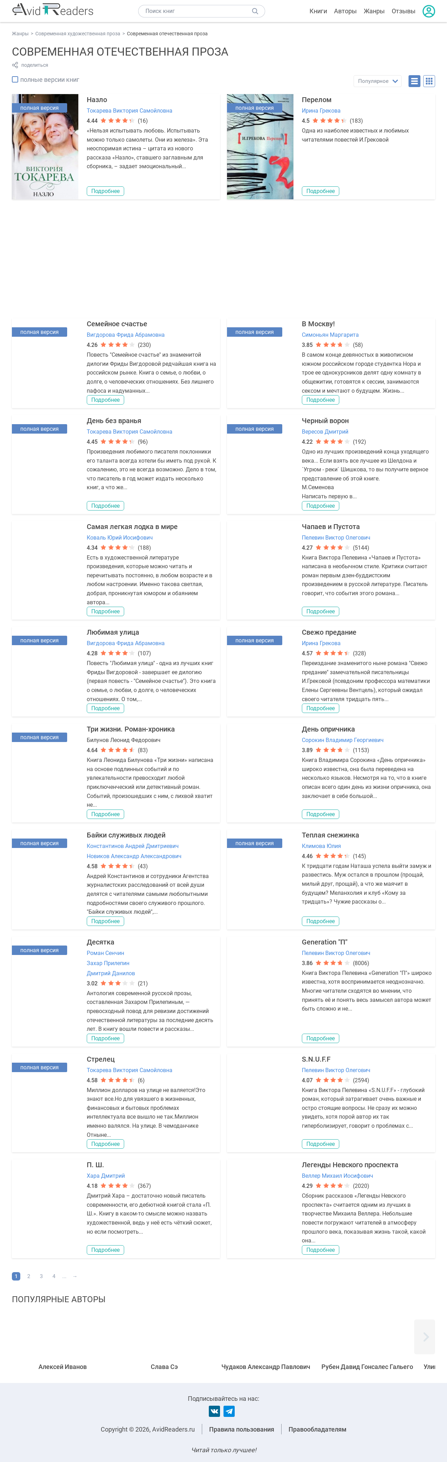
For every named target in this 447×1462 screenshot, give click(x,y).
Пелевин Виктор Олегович (336, 537)
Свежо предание (329, 632)
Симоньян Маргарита (330, 334)
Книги (318, 11)
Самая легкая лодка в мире (132, 526)
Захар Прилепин (108, 963)
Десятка (100, 942)
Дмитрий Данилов (111, 973)
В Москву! (318, 324)
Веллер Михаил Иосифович (337, 1175)
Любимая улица (113, 632)
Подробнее (105, 191)
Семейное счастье (117, 324)
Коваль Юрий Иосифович (120, 537)
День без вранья (114, 420)
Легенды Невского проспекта (350, 1165)
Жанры (374, 11)
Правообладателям (318, 1429)
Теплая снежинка (330, 835)
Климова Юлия (321, 846)
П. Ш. (95, 1165)
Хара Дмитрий (106, 1175)
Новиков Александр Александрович (134, 856)
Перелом (317, 99)
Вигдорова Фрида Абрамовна (126, 334)
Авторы (345, 11)
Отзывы (404, 11)
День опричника (328, 729)
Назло (97, 99)
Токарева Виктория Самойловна (129, 110)
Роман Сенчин (105, 953)
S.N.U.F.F (316, 1059)
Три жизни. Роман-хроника (131, 729)
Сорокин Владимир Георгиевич (343, 740)
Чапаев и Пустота (331, 526)
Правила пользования (241, 1429)
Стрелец (101, 1059)
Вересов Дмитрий (325, 431)
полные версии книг (49, 79)
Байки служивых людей (126, 835)
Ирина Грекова (321, 110)
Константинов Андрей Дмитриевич (133, 846)
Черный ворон (325, 420)
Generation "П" (324, 942)
